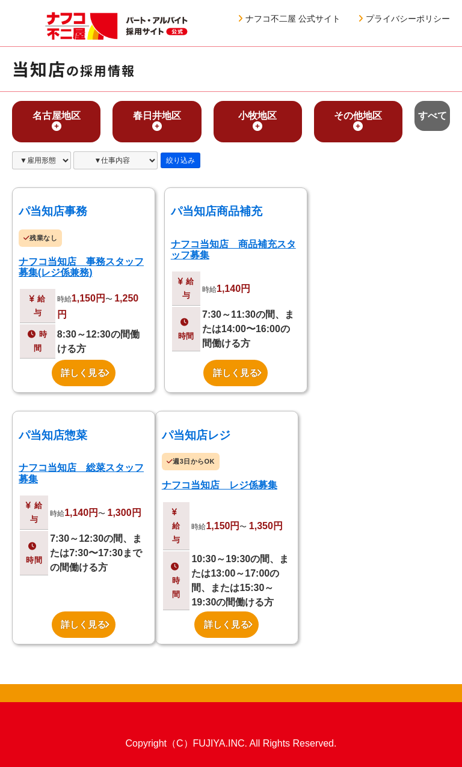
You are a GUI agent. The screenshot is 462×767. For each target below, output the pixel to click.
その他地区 (358, 121)
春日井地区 (157, 121)
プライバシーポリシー (404, 18)
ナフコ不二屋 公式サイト (289, 18)
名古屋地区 (56, 121)
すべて (432, 116)
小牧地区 (257, 121)
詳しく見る (85, 373)
